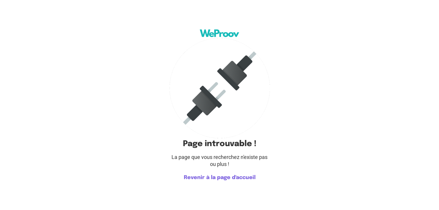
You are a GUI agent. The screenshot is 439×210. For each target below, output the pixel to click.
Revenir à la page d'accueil (220, 177)
